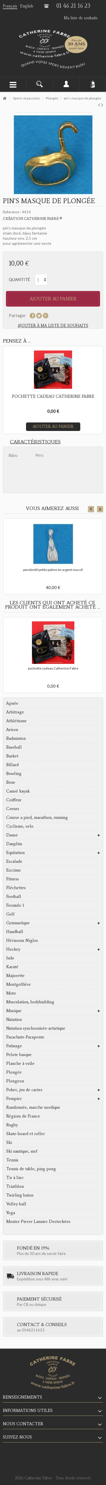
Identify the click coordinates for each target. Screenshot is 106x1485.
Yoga (10, 1212)
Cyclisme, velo (19, 826)
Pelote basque (19, 1054)
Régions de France (23, 1116)
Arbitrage (15, 712)
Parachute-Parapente (25, 1037)
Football (13, 896)
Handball (14, 931)
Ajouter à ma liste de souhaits (53, 325)
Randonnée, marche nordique (33, 1107)
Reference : (12, 212)
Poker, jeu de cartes (24, 1089)
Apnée (12, 703)
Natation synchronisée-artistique (35, 1028)
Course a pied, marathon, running (37, 817)
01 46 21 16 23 (73, 5)
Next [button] (100, 509)
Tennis (12, 1160)
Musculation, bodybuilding (30, 1001)
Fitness (12, 878)
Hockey (13, 949)
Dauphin (14, 843)
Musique (13, 1010)
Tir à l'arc (15, 1177)
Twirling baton (19, 1195)
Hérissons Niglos (22, 940)
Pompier (14, 1098)
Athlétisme (16, 720)
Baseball (14, 747)
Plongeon (15, 1081)
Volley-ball (16, 1203)
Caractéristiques (35, 442)
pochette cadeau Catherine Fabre (53, 668)
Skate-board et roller (25, 1133)
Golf (10, 914)
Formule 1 (15, 905)
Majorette (15, 975)
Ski (9, 1142)
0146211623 (33, 1330)
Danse (12, 835)
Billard (12, 764)
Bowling (13, 773)
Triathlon (15, 1186)
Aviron (12, 729)
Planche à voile (20, 1063)
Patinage (14, 1045)
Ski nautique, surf (21, 1151)
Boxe (10, 782)
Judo (10, 958)
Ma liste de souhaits (81, 18)
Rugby (12, 1124)
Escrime (13, 870)
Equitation (15, 852)
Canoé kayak (18, 791)
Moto (11, 993)
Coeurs (12, 808)
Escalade (14, 861)
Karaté (12, 966)
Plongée (14, 1072)
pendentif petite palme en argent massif (53, 570)
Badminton (16, 738)
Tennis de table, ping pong (31, 1168)
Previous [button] (91, 509)
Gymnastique (18, 922)
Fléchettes (16, 887)
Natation (14, 1019)
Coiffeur (13, 799)
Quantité (19, 279)
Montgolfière (18, 984)
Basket (12, 756)
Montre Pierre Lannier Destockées (38, 1221)
